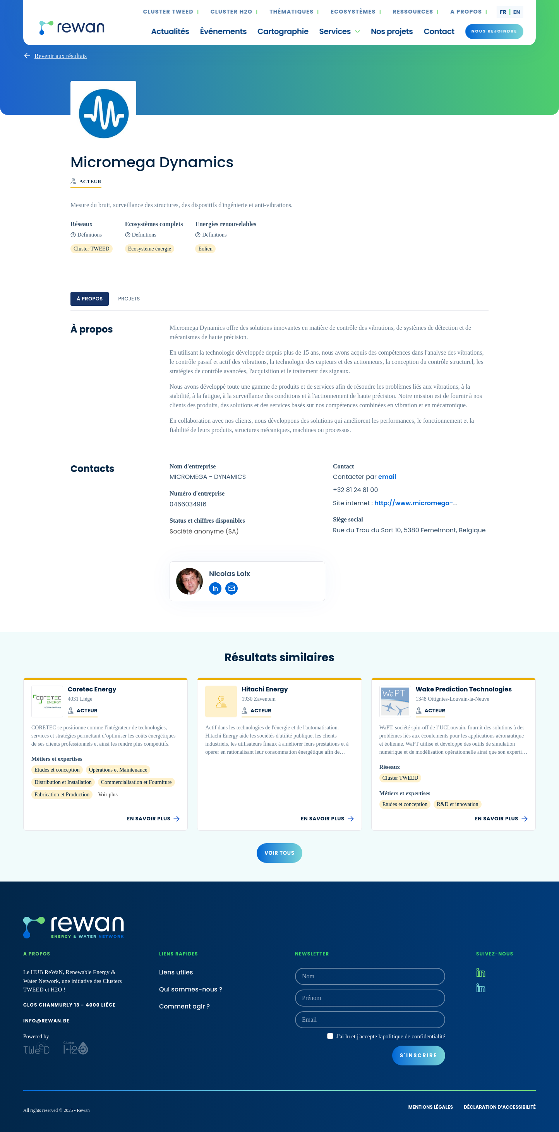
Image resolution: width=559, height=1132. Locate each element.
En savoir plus (153, 819)
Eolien (205, 249)
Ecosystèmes (353, 12)
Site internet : (395, 503)
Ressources (413, 12)
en (516, 12)
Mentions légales (430, 1107)
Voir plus (108, 795)
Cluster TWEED (168, 12)
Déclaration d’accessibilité (500, 1107)
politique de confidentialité (413, 1036)
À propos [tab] (90, 298)
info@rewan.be (46, 1020)
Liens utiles (176, 972)
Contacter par (364, 476)
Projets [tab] (129, 298)
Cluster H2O (231, 12)
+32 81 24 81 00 (355, 489)
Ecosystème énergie (149, 249)
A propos (466, 12)
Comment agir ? (184, 1006)
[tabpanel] (279, 462)
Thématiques (291, 12)
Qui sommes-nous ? (190, 989)
